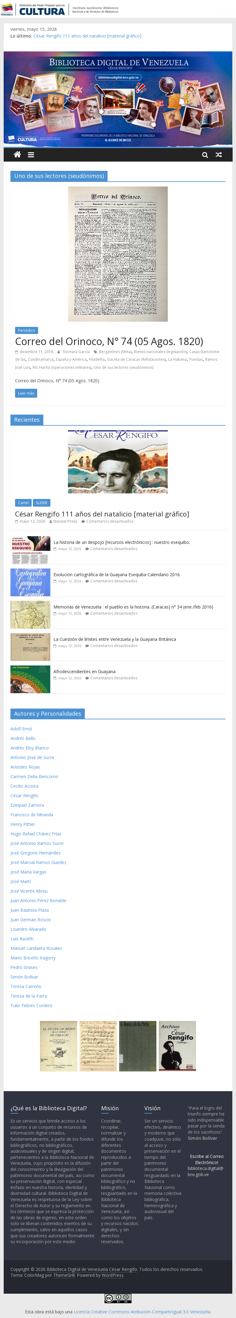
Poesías (196, 359)
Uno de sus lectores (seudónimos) (123, 367)
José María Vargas (28, 872)
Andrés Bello (23, 738)
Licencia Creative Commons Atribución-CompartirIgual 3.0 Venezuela (142, 1312)
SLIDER (41, 502)
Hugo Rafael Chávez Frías (35, 834)
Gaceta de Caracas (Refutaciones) (136, 359)
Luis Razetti (21, 939)
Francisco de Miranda (31, 815)
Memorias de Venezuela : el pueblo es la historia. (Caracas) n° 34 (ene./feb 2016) (133, 607)
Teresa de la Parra (28, 996)
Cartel (23, 502)
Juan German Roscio (30, 919)
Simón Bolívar (24, 977)
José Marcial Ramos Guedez (38, 862)
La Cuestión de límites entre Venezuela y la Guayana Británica (114, 639)
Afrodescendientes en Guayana (84, 671)
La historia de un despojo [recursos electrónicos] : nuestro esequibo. (121, 542)
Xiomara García (77, 351)
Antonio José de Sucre (32, 757)
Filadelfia (97, 359)
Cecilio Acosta (24, 786)
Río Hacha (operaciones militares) (62, 367)
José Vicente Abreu (29, 891)
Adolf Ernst (21, 729)
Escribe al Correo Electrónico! (207, 1159)
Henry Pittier (22, 824)
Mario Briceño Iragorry (33, 958)
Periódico (26, 330)
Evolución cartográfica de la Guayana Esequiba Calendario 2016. (117, 574)
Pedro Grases (23, 967)
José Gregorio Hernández (35, 853)
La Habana (177, 359)
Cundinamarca (40, 359)
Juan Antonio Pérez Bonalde (38, 900)
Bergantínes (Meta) (115, 351)
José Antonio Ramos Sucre (37, 843)
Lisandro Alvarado (28, 929)
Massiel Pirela (65, 521)
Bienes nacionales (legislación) (160, 351)
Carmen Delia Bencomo (34, 776)
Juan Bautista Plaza (29, 910)
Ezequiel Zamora (27, 805)
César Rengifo (24, 795)
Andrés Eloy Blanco (29, 748)
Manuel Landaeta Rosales (36, 948)
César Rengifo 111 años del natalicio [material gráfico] (87, 36)
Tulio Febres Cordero (31, 1005)
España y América (71, 359)
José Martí (20, 881)
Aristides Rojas (25, 767)
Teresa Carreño (25, 986)
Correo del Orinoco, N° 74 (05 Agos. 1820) (109, 341)
